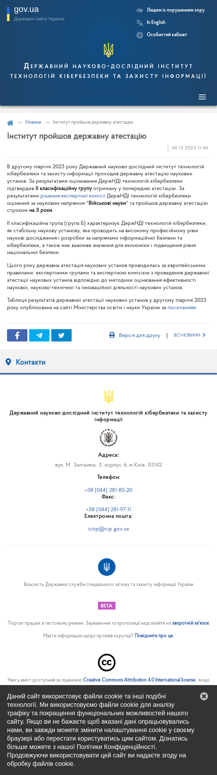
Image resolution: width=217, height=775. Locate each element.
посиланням (181, 308)
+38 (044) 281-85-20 (109, 490)
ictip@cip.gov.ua (108, 529)
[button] (204, 696)
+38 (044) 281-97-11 (108, 510)
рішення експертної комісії (72, 196)
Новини (33, 122)
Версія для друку (134, 335)
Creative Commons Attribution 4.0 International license (139, 680)
